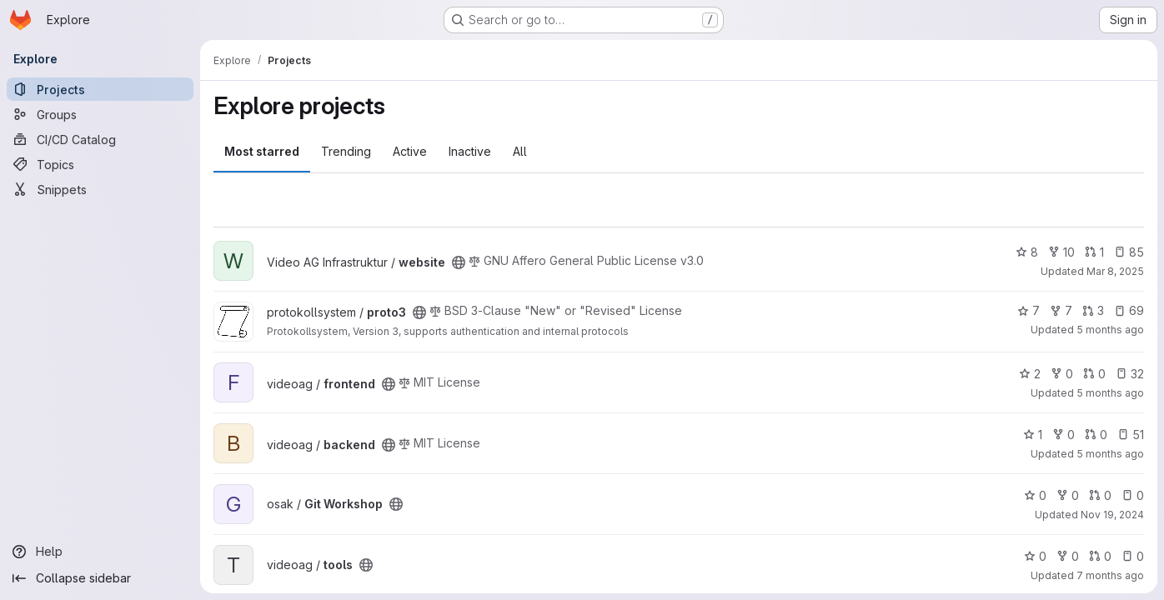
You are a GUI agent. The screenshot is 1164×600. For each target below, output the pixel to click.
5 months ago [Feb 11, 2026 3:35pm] (1110, 454)
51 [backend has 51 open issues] (1130, 435)
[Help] (100, 551)
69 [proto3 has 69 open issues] (1129, 310)
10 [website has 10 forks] (1061, 252)
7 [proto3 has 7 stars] (1028, 310)
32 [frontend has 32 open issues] (1130, 374)
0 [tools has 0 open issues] (1132, 556)
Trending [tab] (346, 151)
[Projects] (100, 89)
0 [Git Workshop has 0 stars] (1035, 495)
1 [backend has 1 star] (1032, 435)
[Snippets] (100, 189)
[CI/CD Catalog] (100, 139)
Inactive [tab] (470, 151)
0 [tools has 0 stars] (1035, 556)
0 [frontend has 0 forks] (1062, 374)
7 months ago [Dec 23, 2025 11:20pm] (1110, 575)
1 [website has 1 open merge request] (1094, 252)
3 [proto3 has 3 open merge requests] (1093, 310)
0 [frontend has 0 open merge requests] (1094, 374)
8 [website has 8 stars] (1027, 252)
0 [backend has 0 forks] (1063, 435)
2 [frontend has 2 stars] (1030, 374)
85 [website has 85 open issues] (1129, 252)
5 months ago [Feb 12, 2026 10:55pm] (1110, 329)
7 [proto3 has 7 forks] (1061, 310)
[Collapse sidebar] (100, 578)
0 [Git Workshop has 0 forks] (1067, 495)
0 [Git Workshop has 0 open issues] (1132, 495)
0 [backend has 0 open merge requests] (1096, 435)
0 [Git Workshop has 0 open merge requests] (1100, 495)
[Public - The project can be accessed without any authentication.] (458, 262)
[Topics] (100, 164)
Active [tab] (410, 151)
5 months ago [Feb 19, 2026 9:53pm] (1110, 393)
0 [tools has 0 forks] (1067, 556)
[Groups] (100, 114)
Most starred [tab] (261, 151)
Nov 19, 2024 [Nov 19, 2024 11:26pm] (1112, 514)
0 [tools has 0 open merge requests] (1100, 556)
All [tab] (520, 151)
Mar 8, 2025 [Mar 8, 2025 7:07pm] (1115, 271)
